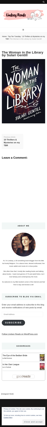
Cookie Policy (8, 417)
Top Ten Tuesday (14, 36)
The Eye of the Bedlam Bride (15, 355)
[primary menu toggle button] (23, 30)
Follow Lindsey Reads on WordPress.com (20, 334)
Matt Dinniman (8, 358)
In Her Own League (11, 364)
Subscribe (13, 323)
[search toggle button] (43, 2)
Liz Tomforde (7, 367)
